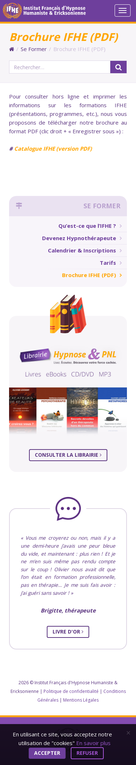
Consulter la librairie (68, 454)
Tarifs (108, 262)
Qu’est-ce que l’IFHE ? (87, 225)
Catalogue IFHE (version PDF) (53, 148)
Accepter (47, 752)
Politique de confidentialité (71, 691)
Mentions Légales (81, 700)
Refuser (87, 752)
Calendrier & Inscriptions (82, 250)
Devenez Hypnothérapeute (79, 238)
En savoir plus (93, 743)
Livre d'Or (68, 631)
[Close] (128, 733)
